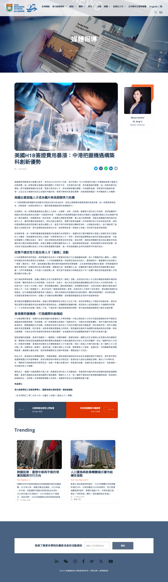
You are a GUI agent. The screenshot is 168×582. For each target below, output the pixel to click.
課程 (72, 6)
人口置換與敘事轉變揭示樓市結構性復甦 (92, 474)
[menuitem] (153, 7)
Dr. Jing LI (137, 121)
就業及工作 (119, 6)
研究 (91, 6)
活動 (99, 6)
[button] (155, 12)
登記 (131, 545)
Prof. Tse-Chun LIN (79, 480)
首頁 (70, 51)
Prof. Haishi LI (23, 480)
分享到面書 (101, 168)
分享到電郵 (116, 168)
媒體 (107, 6)
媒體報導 (95, 51)
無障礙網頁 (104, 570)
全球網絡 (46, 6)
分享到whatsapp (106, 168)
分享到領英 (111, 168)
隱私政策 (94, 570)
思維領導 (85, 51)
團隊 (82, 6)
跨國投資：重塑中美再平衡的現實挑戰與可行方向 (38, 474)
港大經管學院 (59, 6)
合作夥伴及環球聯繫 (137, 6)
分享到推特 (96, 168)
